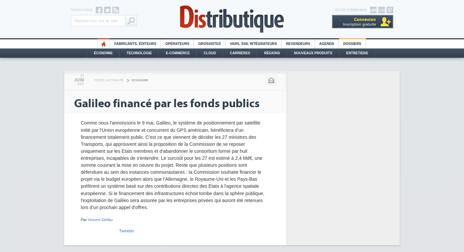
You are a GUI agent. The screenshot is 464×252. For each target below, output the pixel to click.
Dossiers (352, 44)
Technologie (139, 53)
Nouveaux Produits (313, 53)
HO (103, 43)
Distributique (232, 19)
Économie (103, 53)
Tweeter (126, 230)
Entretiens (357, 53)
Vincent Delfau (100, 220)
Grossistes (209, 44)
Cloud (210, 53)
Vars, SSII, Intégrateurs (253, 44)
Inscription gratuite (359, 22)
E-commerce (178, 53)
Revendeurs (298, 44)
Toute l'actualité (109, 80)
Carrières (240, 53)
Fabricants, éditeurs (135, 44)
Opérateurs (177, 44)
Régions (272, 53)
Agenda (326, 44)
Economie (140, 80)
